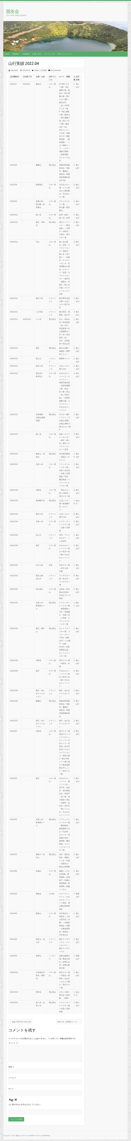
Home (7, 54)
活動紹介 (15, 54)
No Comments (56, 70)
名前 (11, 1067)
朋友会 (12, 11)
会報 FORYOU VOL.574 (20, 1022)
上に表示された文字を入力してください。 (25, 1104)
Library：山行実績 (40, 70)
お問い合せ (36, 54)
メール (12, 1078)
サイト (11, 1089)
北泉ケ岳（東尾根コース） (69, 1022)
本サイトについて (65, 54)
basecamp (14, 70)
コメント (13, 1043)
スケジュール (49, 54)
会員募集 (25, 54)
